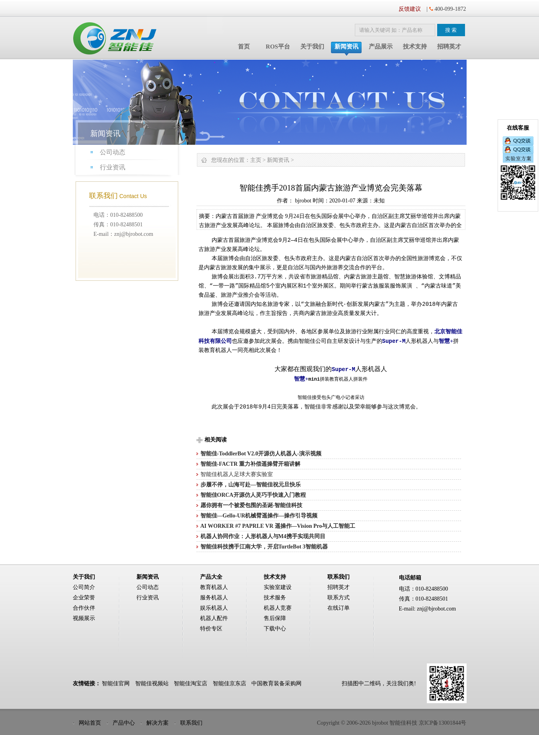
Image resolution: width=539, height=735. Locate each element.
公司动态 (112, 152)
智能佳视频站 (152, 683)
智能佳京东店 (229, 683)
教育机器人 (214, 587)
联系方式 (338, 598)
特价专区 (211, 629)
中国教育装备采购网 (276, 683)
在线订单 (338, 608)
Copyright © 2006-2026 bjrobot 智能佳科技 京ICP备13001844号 (392, 723)
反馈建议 (410, 9)
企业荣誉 (84, 598)
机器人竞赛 (278, 608)
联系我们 (191, 723)
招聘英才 (449, 46)
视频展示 (84, 618)
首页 (244, 46)
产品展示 (381, 46)
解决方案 (157, 723)
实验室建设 (278, 587)
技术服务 (275, 598)
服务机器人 (214, 598)
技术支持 (415, 46)
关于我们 (312, 46)
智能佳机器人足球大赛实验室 (236, 474)
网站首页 (90, 723)
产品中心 (124, 723)
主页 (255, 160)
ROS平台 (278, 46)
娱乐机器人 (214, 608)
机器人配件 (214, 618)
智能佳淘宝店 (190, 683)
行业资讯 (112, 167)
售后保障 (275, 618)
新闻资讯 (346, 46)
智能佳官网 (116, 683)
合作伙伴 (84, 608)
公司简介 (84, 587)
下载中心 (275, 629)
